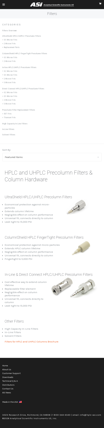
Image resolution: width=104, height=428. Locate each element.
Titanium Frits (10, 117)
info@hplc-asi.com (90, 415)
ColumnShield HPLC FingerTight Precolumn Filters (24, 53)
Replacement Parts (12, 47)
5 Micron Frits (10, 82)
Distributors (8, 385)
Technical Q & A (10, 381)
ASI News (6, 392)
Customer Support (11, 373)
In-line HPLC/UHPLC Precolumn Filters (19, 67)
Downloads (7, 377)
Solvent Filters (8, 135)
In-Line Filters (8, 129)
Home (5, 365)
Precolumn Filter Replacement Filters (18, 110)
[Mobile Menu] (4, 4)
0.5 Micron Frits (10, 40)
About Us (6, 369)
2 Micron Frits (10, 44)
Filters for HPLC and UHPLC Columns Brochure (31, 341)
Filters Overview (9, 30)
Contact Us (7, 388)
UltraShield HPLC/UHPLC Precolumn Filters (21, 36)
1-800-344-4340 (61, 415)
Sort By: (6, 149)
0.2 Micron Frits (10, 71)
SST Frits (8, 114)
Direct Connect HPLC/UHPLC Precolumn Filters (23, 89)
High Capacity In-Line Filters (14, 124)
